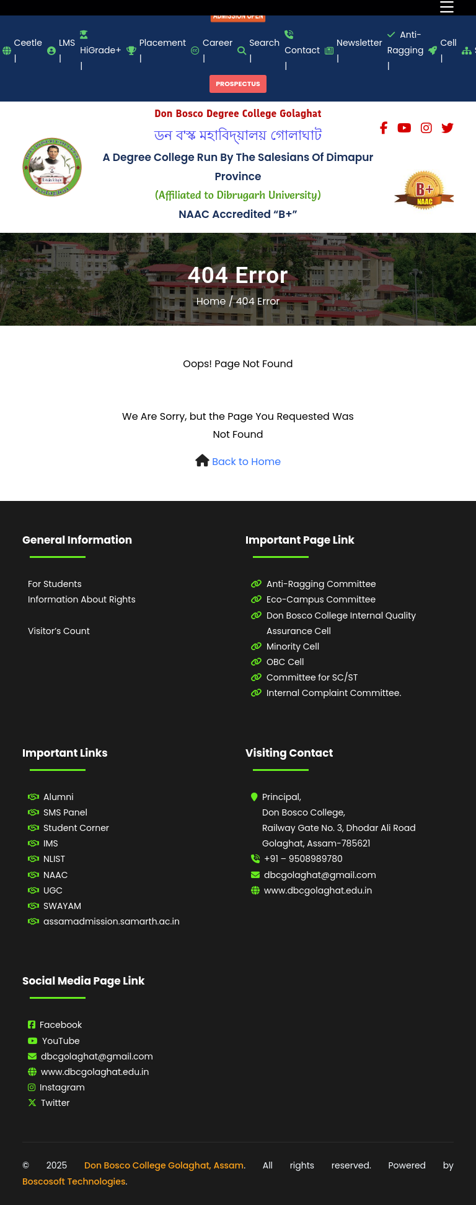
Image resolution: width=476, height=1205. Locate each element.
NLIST (54, 859)
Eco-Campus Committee (321, 599)
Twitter (55, 1103)
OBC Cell (285, 662)
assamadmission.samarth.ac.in (111, 921)
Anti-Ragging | (405, 50)
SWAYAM (62, 906)
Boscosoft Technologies (73, 1181)
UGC (53, 890)
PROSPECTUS (238, 84)
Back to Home (246, 462)
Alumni (58, 797)
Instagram (62, 1087)
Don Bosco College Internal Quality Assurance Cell (341, 623)
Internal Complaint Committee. (334, 693)
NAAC (55, 875)
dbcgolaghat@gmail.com (320, 875)
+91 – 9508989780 (303, 859)
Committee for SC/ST (312, 677)
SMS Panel (65, 812)
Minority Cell (293, 646)
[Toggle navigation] (447, 7)
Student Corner (76, 828)
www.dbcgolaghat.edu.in (318, 890)
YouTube (61, 1041)
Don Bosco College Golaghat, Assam (164, 1165)
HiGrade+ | (100, 51)
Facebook (61, 1025)
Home (211, 301)
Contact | (302, 51)
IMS (50, 843)
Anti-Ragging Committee (321, 584)
